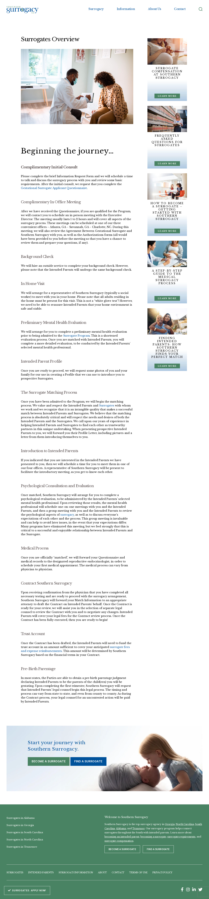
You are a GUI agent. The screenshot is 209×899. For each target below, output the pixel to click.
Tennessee (138, 828)
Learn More (167, 96)
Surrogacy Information (76, 872)
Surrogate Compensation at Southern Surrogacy (167, 73)
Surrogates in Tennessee (22, 846)
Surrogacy (96, 9)
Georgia (169, 824)
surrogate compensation (118, 840)
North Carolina (185, 824)
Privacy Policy (162, 872)
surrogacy (67, 514)
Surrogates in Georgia (20, 825)
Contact (180, 9)
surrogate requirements (181, 836)
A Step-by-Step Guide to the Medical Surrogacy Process (167, 277)
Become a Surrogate (49, 761)
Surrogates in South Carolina (25, 832)
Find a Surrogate (88, 761)
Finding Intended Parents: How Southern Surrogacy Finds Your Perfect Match (167, 347)
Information (126, 9)
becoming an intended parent (121, 836)
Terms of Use (138, 872)
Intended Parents (41, 872)
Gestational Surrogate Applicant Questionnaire (54, 188)
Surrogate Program (76, 335)
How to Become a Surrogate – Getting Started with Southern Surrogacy (167, 211)
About (102, 872)
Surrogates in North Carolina (25, 839)
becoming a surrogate (153, 836)
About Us (154, 9)
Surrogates (106, 405)
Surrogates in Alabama (21, 817)
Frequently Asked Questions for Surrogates (167, 140)
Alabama (121, 828)
